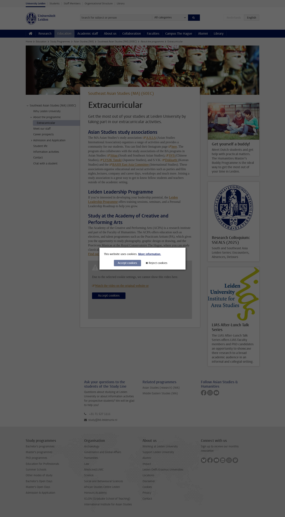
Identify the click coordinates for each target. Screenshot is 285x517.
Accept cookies (127, 263)
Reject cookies (158, 263)
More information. (149, 254)
